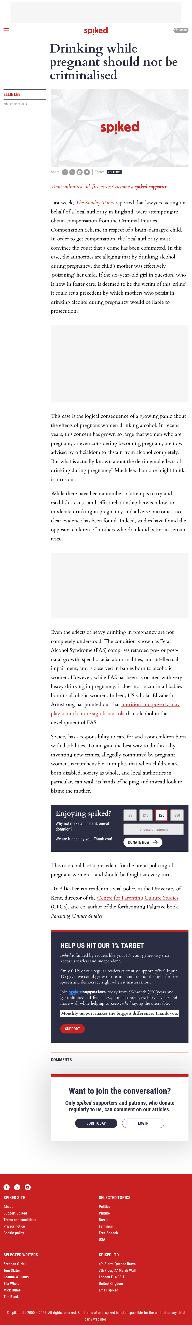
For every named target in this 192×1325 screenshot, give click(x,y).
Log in (180, 30)
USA (102, 1239)
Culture (104, 1213)
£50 (177, 815)
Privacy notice (14, 1226)
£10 (146, 815)
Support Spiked (15, 1213)
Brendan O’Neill (15, 1264)
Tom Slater (12, 1270)
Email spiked (108, 1290)
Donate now (139, 842)
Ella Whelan (12, 1283)
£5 (130, 815)
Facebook (7, 1187)
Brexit (103, 1220)
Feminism (106, 1226)
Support (72, 1029)
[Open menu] (6, 30)
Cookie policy (14, 1233)
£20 (161, 815)
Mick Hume (12, 1290)
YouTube (28, 1187)
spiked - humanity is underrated (96, 31)
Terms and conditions (20, 1220)
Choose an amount (153, 829)
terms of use (93, 1312)
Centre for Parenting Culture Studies (137, 897)
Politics (114, 172)
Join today (96, 1123)
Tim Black (11, 1297)
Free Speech (108, 1233)
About (8, 1206)
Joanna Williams (16, 1277)
